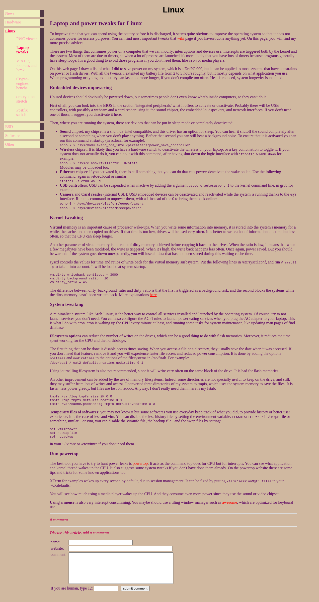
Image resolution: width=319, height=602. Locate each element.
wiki (180, 38)
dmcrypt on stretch (25, 99)
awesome (229, 504)
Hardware (13, 22)
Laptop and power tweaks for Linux (96, 23)
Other (9, 144)
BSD (9, 126)
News (9, 13)
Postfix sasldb (22, 112)
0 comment (59, 522)
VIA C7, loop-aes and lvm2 (26, 65)
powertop (140, 466)
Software (12, 135)
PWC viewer (26, 39)
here (153, 292)
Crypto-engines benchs (22, 83)
